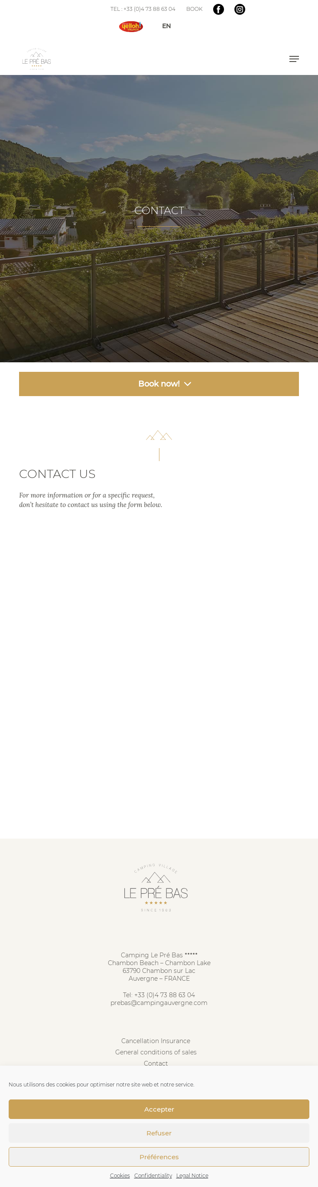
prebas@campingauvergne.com (159, 1003)
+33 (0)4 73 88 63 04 (164, 995)
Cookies (120, 1175)
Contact (156, 1063)
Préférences (159, 1157)
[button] (294, 59)
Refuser (159, 1133)
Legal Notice (192, 1175)
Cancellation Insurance (155, 1041)
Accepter (159, 1109)
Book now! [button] (159, 384)
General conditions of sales (156, 1052)
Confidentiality (153, 1175)
